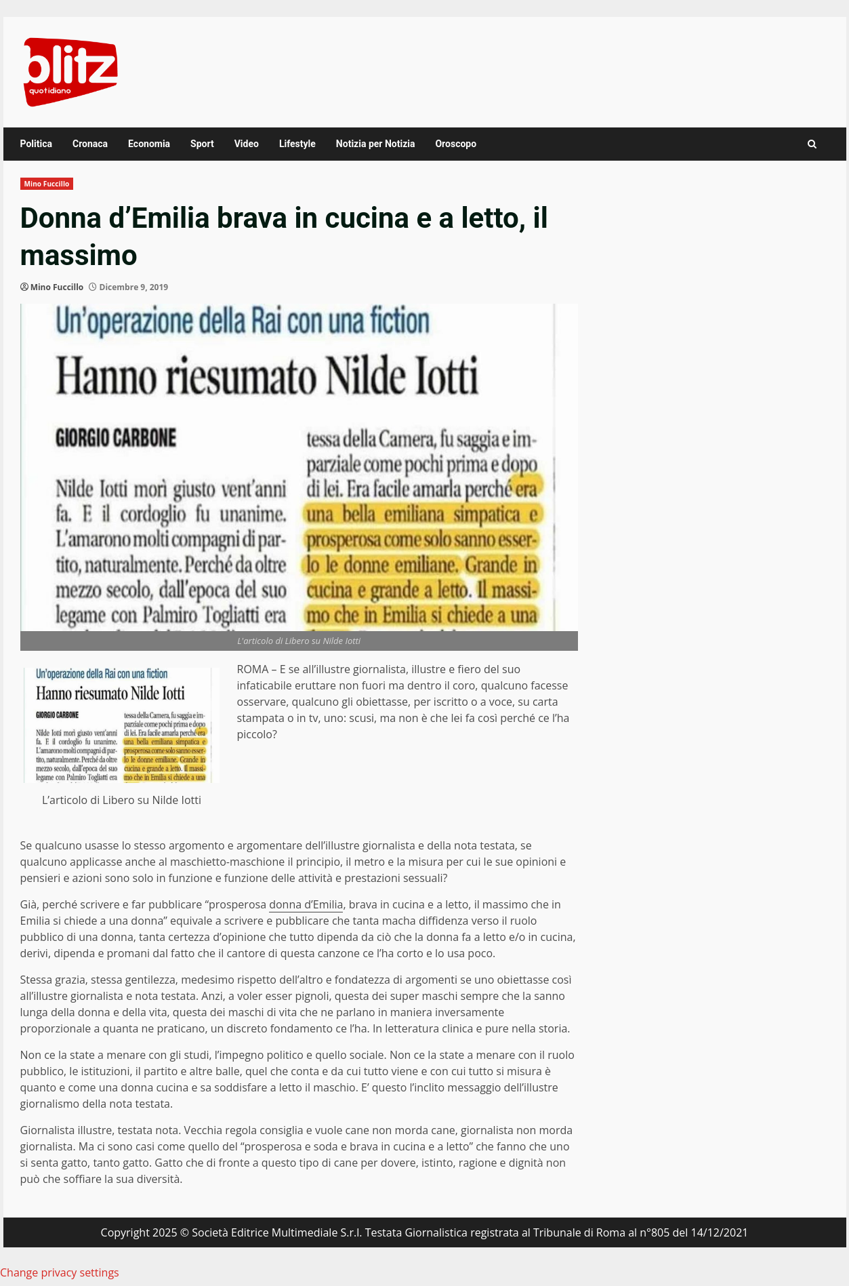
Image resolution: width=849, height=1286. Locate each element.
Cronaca (90, 143)
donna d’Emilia (306, 904)
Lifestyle (297, 143)
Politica (36, 143)
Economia (149, 143)
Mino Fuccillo (47, 183)
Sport (202, 143)
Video (246, 143)
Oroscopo (455, 143)
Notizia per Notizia (375, 143)
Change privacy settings (59, 1272)
